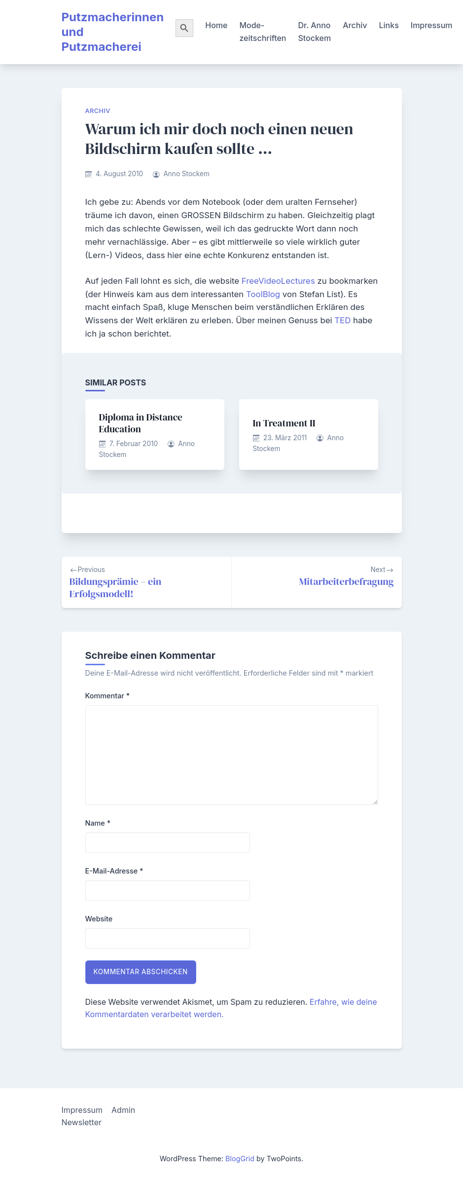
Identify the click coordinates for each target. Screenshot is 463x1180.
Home (216, 25)
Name (98, 823)
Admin (123, 1110)
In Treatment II (284, 423)
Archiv (355, 25)
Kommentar (107, 695)
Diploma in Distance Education (140, 423)
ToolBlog (264, 294)
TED (343, 320)
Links (389, 25)
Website (99, 918)
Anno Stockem (186, 174)
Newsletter (82, 1122)
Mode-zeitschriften (262, 31)
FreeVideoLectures (280, 281)
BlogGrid (239, 1158)
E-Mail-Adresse (114, 871)
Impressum (432, 25)
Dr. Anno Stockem (314, 31)
